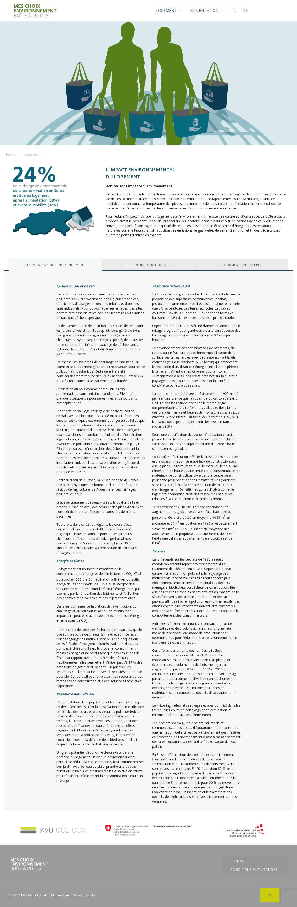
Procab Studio (84, 895)
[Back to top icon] (269, 895)
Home (10, 154)
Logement (32, 154)
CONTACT (238, 861)
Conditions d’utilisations (254, 869)
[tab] (55, 265)
